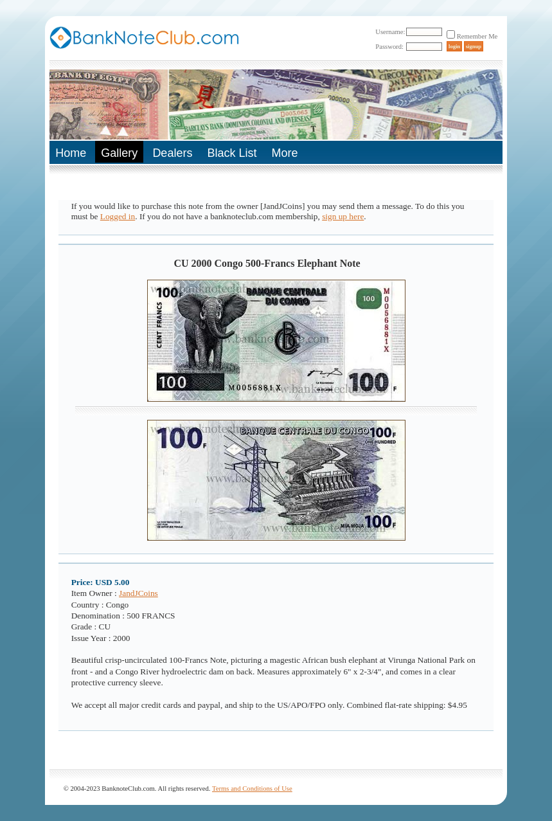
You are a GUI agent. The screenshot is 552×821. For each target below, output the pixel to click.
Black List (231, 153)
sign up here (343, 216)
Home (70, 153)
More (284, 153)
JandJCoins (138, 593)
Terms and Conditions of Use (252, 788)
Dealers (172, 153)
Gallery (119, 153)
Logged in (117, 216)
